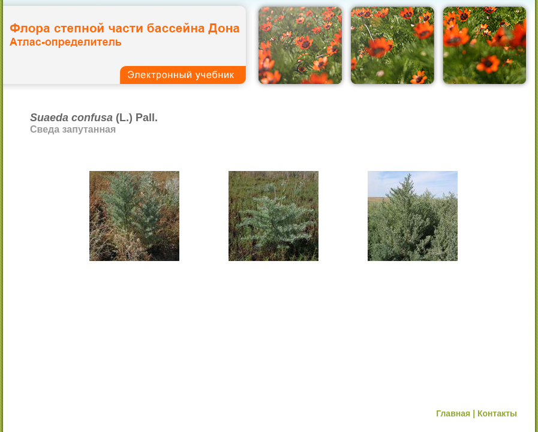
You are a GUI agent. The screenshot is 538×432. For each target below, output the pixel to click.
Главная (453, 413)
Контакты (497, 413)
